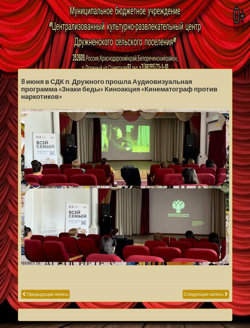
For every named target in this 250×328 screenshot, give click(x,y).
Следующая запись (204, 294)
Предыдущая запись (48, 294)
